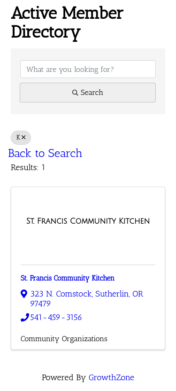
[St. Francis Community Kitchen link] (88, 221)
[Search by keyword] (88, 69)
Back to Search (45, 153)
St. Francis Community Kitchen (68, 278)
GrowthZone (111, 377)
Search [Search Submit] (87, 92)
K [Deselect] (20, 137)
